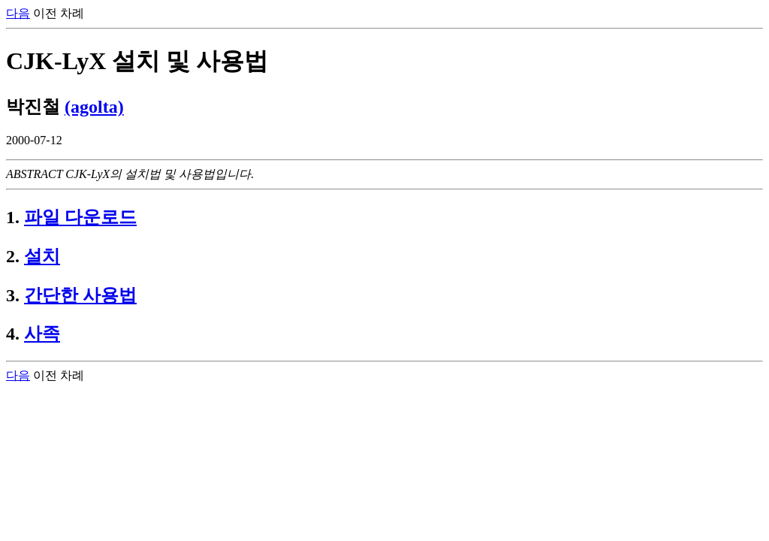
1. (13, 217)
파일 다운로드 (80, 217)
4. (13, 333)
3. (13, 295)
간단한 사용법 (80, 295)
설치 (42, 256)
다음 (18, 13)
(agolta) (94, 106)
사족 (42, 333)
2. (13, 256)
